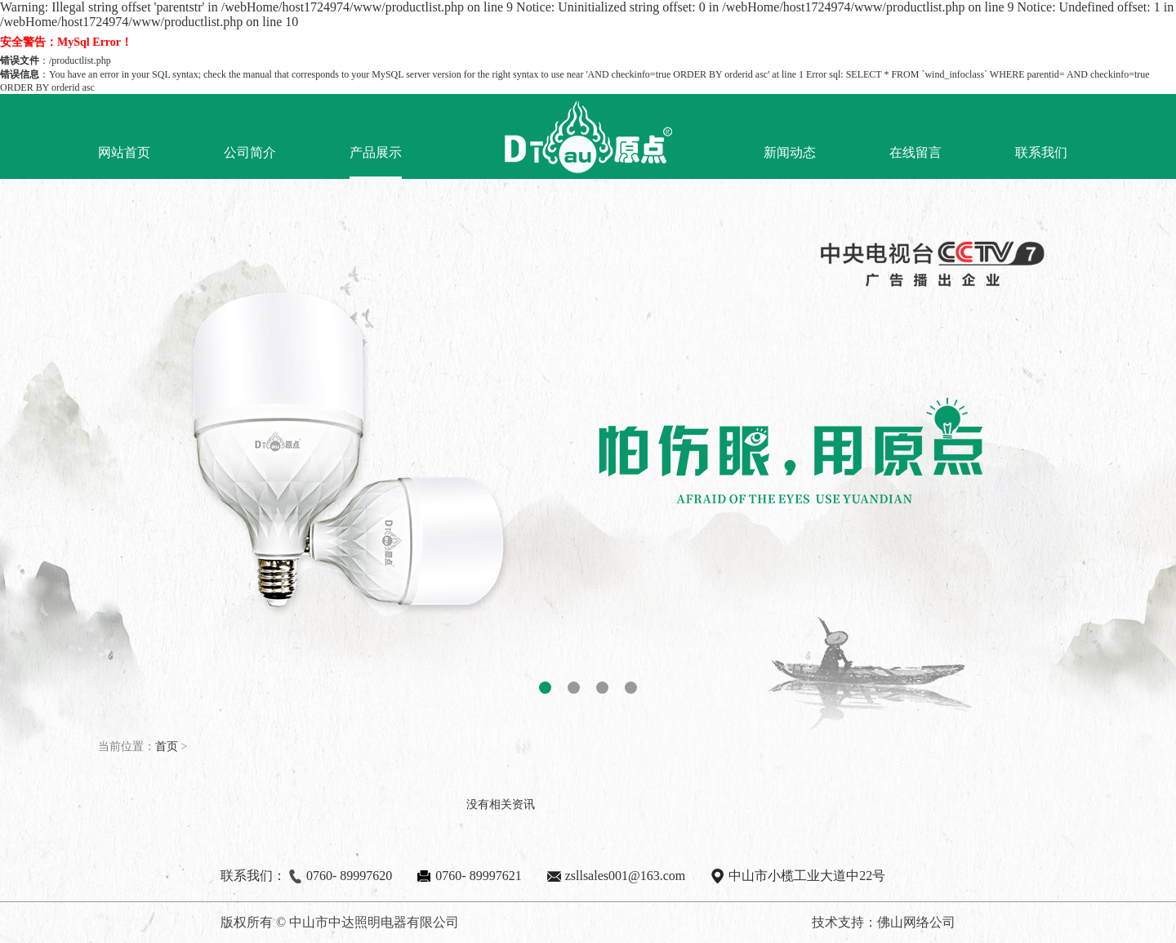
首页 (166, 746)
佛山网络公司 (916, 922)
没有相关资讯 (500, 804)
